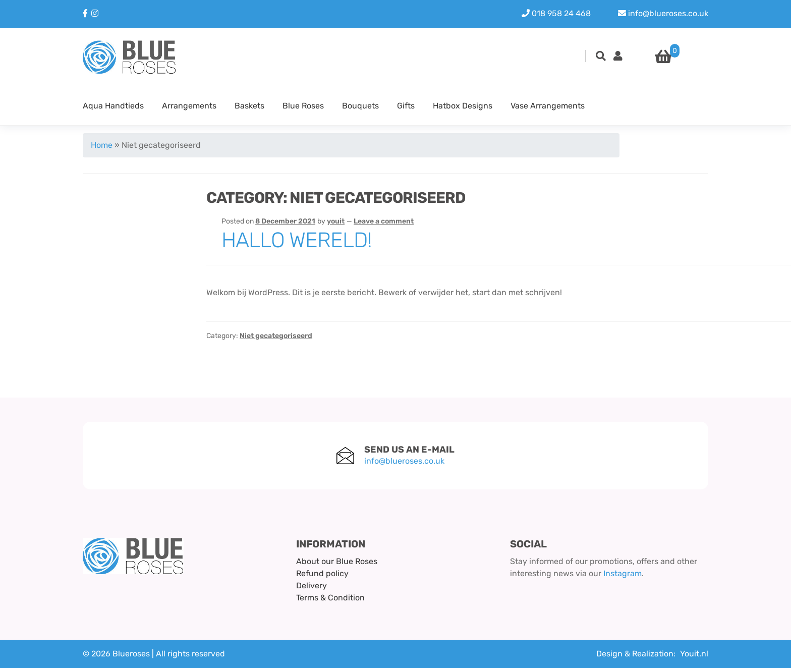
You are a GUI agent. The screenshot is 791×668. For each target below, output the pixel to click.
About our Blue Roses (336, 561)
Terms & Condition (330, 597)
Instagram (622, 573)
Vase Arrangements (548, 105)
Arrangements (189, 105)
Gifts (406, 105)
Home (101, 145)
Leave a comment (384, 221)
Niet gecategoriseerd (276, 335)
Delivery (311, 585)
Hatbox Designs (462, 105)
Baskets (249, 105)
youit (336, 221)
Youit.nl (694, 653)
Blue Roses (303, 105)
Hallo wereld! (296, 240)
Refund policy (322, 573)
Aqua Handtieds (113, 105)
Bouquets (360, 105)
